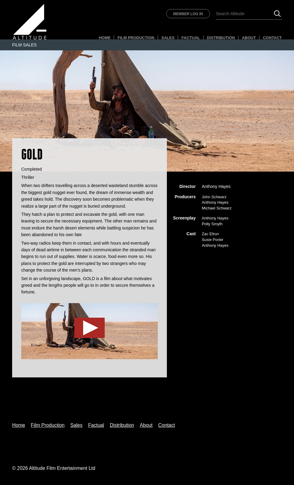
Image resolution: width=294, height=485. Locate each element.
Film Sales (24, 44)
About (249, 37)
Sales (167, 37)
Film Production (135, 37)
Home (104, 37)
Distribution (221, 37)
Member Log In (188, 14)
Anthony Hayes (216, 186)
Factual (190, 37)
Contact (272, 37)
